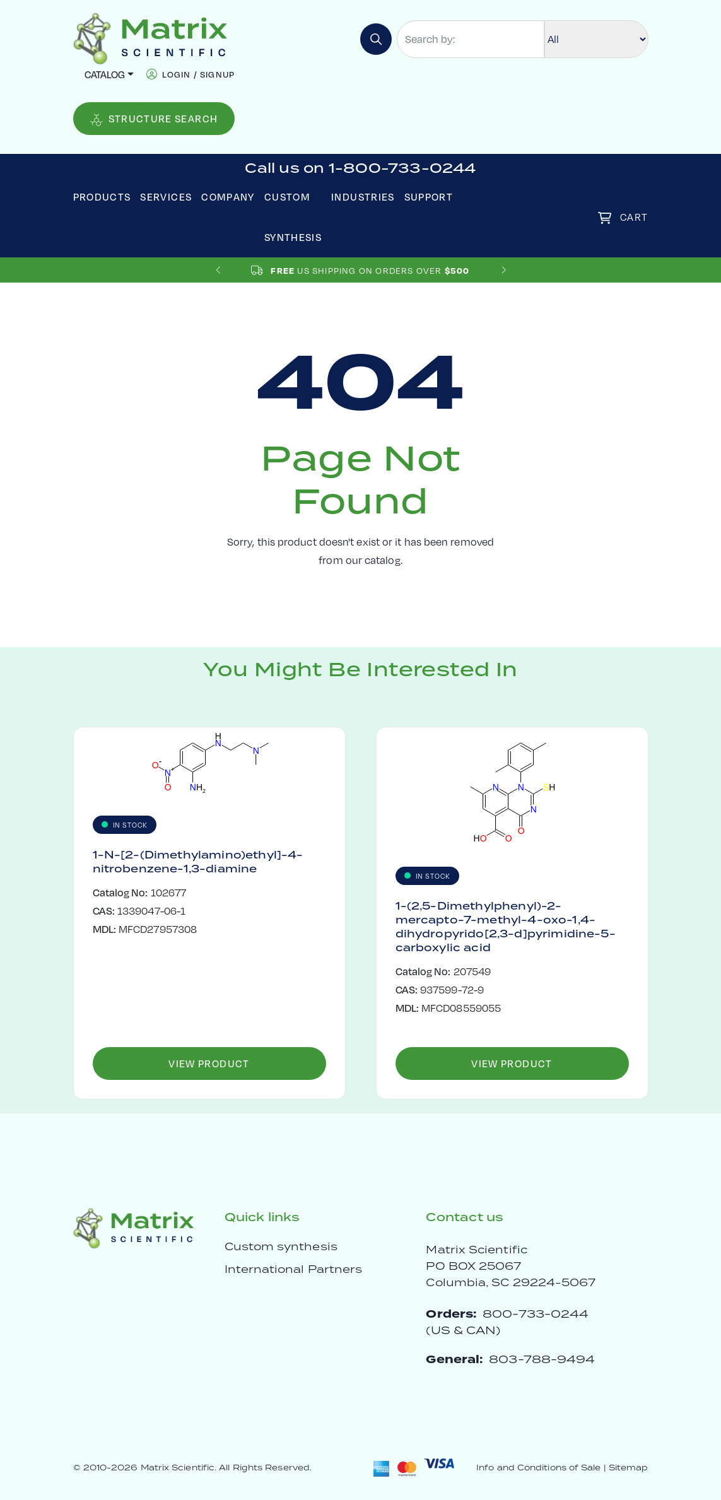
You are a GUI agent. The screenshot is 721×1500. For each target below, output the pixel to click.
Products (102, 196)
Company (228, 196)
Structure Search (154, 119)
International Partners (294, 1269)
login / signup (198, 74)
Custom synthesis (281, 1246)
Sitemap (628, 1467)
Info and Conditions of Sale (538, 1467)
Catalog (105, 74)
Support (429, 196)
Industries (363, 196)
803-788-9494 (542, 1359)
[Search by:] (470, 39)
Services (166, 196)
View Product (208, 1063)
